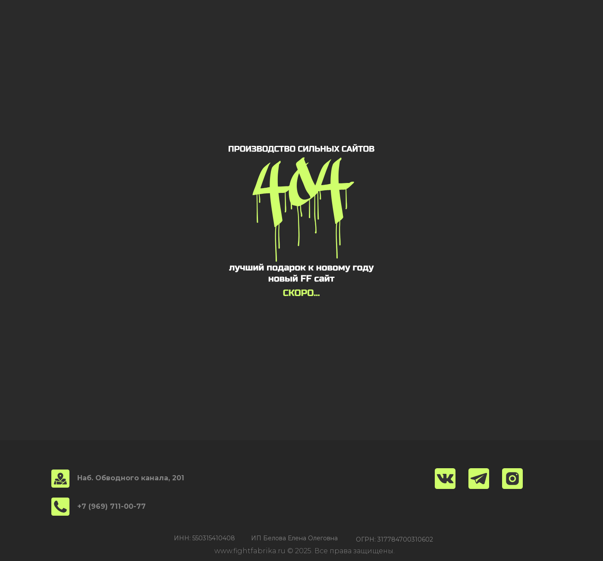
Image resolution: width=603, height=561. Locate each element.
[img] (512, 478)
